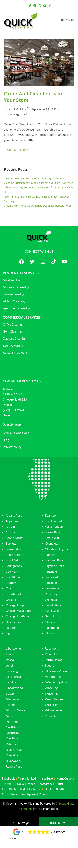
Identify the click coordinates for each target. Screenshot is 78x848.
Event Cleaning (13, 345)
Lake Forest (13, 676)
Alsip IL (10, 526)
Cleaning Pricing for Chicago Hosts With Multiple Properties (38, 183)
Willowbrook (53, 710)
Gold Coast (53, 610)
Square (49, 665)
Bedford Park (14, 554)
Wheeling (51, 688)
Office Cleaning (13, 324)
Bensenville (13, 549)
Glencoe (50, 622)
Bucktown (12, 571)
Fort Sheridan (54, 526)
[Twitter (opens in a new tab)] (29, 5)
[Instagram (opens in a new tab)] (39, 5)
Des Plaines (13, 622)
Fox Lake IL (52, 538)
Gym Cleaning (12, 331)
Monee (10, 704)
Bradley (11, 582)
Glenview (51, 543)
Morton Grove (15, 710)
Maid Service (11, 280)
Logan (10, 693)
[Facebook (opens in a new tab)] (34, 5)
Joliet (9, 665)
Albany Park (14, 515)
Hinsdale (51, 571)
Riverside (12, 755)
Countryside (14, 594)
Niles (9, 716)
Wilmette (51, 599)
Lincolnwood (14, 688)
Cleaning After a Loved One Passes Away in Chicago (34, 178)
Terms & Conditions (16, 433)
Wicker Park (53, 704)
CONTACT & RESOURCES (22, 381)
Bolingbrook (14, 566)
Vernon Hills (53, 676)
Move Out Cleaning (16, 287)
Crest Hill (12, 599)
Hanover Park (54, 560)
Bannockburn (15, 538)
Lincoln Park (53, 605)
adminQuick (16, 109)
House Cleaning (13, 294)
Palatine (11, 744)
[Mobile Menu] (67, 19)
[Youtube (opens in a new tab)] (44, 5)
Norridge (12, 721)
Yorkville (51, 716)
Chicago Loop (15, 605)
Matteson (12, 699)
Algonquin (13, 521)
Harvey (50, 554)
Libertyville (13, 648)
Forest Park (52, 532)
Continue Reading (20, 149)
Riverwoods (14, 760)
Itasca (10, 660)
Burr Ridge (13, 577)
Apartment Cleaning (16, 308)
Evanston (51, 515)
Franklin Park (54, 521)
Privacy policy (12, 447)
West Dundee (54, 699)
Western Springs (56, 682)
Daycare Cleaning (14, 338)
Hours (7, 415)
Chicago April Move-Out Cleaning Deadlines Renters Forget (38, 205)
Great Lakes (53, 616)
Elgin (9, 633)
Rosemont (52, 648)
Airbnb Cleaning (14, 301)
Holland (50, 633)
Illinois (10, 654)
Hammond (52, 627)
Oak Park (12, 738)
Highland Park (54, 566)
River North (53, 654)
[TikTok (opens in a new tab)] (49, 5)
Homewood (53, 588)
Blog (6, 440)
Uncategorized (17, 114)
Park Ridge (52, 594)
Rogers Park (14, 766)
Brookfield (13, 560)
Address (8, 389)
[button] (39, 424)
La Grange (12, 671)
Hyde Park (52, 577)
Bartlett (11, 543)
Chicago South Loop (19, 616)
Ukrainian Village (56, 671)
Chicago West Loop (19, 610)
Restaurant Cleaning (16, 352)
